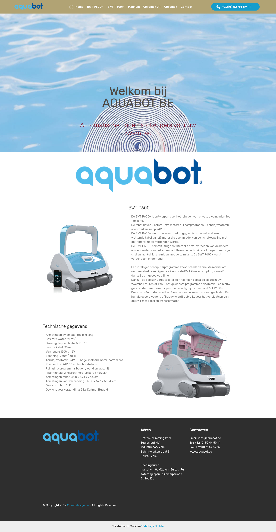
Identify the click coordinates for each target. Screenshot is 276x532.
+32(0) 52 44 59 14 (235, 7)
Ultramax (170, 6)
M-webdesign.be (78, 505)
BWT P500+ (95, 6)
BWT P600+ (116, 6)
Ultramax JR (152, 6)
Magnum (134, 6)
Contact (194, 6)
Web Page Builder (152, 526)
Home (76, 6)
